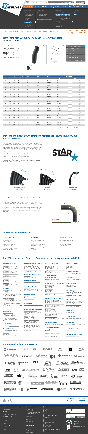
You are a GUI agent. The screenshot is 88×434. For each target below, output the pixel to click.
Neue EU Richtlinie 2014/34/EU (31, 266)
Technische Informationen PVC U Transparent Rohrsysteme (10, 272)
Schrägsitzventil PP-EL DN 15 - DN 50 (32, 271)
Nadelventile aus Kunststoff (9, 335)
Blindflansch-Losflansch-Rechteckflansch (54, 324)
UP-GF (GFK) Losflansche (8, 299)
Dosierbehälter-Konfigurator (30, 311)
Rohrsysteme (13, 31)
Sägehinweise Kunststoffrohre (10, 314)
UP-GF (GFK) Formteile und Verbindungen (12, 294)
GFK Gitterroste (27, 288)
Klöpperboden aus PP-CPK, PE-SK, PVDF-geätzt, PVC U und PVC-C (54, 293)
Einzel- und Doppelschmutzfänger (73, 292)
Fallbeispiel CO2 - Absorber (51, 287)
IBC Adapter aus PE (49, 266)
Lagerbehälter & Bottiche (29, 316)
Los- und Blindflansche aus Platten (74, 273)
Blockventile (6, 333)
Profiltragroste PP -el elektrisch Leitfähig (33, 290)
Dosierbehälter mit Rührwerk (30, 321)
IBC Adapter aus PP (49, 267)
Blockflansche (48, 291)
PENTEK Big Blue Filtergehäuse (52, 302)
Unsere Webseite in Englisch (72, 336)
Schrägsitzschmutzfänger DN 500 (73, 295)
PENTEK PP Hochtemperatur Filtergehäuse (54, 304)
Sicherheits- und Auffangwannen (31, 318)
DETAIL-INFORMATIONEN (75, 46)
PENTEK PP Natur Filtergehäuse (52, 305)
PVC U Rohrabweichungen (9, 318)
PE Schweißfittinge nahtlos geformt (33, 31)
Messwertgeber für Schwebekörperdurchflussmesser (73, 304)
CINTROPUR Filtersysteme (51, 314)
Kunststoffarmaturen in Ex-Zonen (31, 267)
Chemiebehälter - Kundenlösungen (32, 326)
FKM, (15, 326)
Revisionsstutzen (49, 290)
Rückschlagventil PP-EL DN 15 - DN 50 (32, 270)
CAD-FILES (71, 53)
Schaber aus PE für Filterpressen (73, 318)
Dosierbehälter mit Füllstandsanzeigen (32, 327)
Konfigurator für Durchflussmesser (74, 302)
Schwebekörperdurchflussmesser (73, 301)
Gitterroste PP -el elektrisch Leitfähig (32, 289)
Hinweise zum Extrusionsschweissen (32, 282)
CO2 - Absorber (48, 286)
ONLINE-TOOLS (72, 55)
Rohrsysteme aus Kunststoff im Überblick (12, 265)
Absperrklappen (6, 334)
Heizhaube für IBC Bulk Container (52, 272)
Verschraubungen (70, 268)
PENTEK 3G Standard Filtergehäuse (53, 301)
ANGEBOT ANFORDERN (74, 58)
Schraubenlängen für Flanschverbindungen (8, 324)
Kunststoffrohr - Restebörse (9, 315)
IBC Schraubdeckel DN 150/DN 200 (52, 265)
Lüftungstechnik (28, 296)
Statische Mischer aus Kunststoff (73, 279)
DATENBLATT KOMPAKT (74, 48)
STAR (13, 160)
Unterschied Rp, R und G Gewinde (10, 322)
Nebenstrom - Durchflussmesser (73, 306)
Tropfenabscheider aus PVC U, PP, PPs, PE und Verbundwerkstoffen (54, 335)
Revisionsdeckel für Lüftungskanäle (32, 297)
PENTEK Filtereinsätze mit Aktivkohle (53, 313)
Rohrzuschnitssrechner (8, 313)
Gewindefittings (69, 267)
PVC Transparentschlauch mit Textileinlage (33, 305)
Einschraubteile (69, 266)
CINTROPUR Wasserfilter (50, 315)
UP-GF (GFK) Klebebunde (8, 298)
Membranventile (7, 332)
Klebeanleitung (27, 276)
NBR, (13, 326)
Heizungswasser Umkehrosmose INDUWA (54, 318)
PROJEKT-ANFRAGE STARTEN (75, 60)
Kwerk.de (5, 31)
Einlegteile (68, 265)
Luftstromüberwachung (29, 299)
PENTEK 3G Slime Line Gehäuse (52, 300)
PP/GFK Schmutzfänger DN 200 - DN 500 (12, 300)
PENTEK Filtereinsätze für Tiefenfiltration (54, 311)
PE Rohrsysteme (20, 31)
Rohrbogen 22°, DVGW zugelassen (49, 31)
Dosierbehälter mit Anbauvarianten (32, 324)
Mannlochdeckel (49, 289)
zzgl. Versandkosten (74, 74)
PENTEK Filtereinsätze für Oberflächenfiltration (50, 310)
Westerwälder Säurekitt (71, 330)
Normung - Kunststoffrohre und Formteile (12, 317)
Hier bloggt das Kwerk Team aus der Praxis (75, 324)
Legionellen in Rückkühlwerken (52, 279)
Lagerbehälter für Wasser (29, 317)
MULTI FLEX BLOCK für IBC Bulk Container (54, 268)
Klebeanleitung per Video (30, 277)
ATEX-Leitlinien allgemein (29, 265)
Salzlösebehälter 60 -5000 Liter (31, 314)
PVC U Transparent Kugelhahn (10, 330)
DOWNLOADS (72, 51)
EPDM (17, 326)
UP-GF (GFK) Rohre (7, 292)
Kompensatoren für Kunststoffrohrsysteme (71, 286)
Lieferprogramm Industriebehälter (31, 320)
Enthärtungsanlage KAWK (51, 317)
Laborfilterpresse (70, 312)
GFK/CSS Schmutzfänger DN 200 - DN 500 (12, 302)
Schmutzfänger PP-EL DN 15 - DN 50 (32, 268)
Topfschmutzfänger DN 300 (72, 294)
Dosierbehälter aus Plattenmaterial (32, 325)
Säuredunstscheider (49, 285)
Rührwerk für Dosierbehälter (30, 322)
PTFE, (10, 326)
